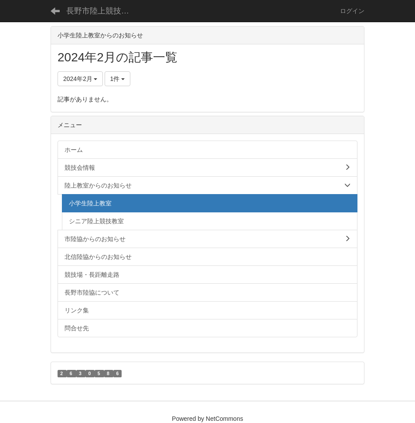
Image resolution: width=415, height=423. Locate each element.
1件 (117, 78)
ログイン (352, 10)
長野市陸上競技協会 (101, 11)
